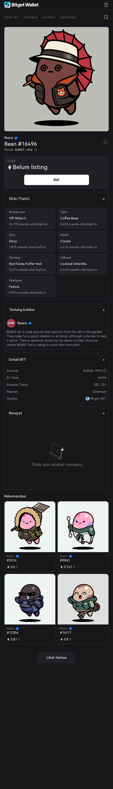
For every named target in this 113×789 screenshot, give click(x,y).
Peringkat (31, 17)
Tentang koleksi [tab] (57, 310)
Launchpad (68, 17)
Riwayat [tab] (57, 413)
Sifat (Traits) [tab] (57, 199)
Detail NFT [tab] (57, 360)
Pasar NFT (11, 17)
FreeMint (48, 17)
